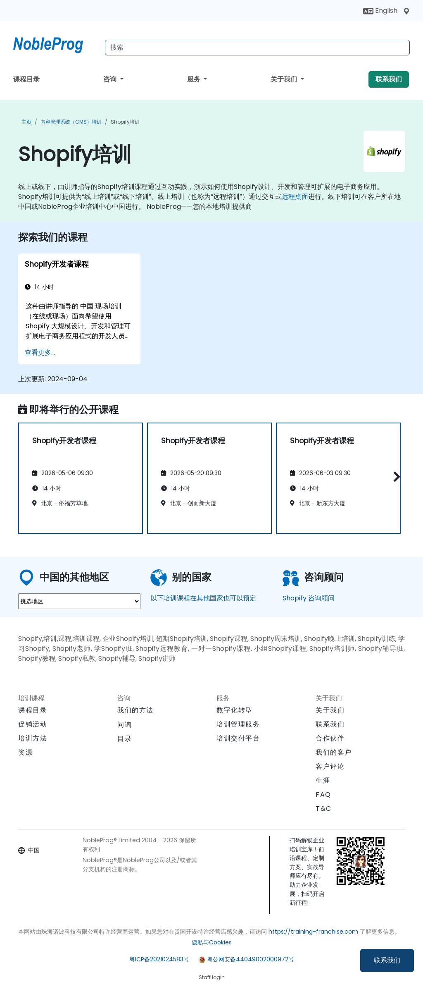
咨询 (110, 79)
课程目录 (26, 79)
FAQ (323, 794)
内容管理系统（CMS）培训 (71, 121)
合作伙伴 (330, 738)
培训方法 (32, 738)
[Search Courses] (257, 47)
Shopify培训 (125, 121)
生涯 (323, 780)
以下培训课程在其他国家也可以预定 (203, 598)
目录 (124, 738)
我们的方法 (135, 710)
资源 (25, 752)
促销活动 (32, 724)
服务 (194, 79)
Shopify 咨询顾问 (309, 598)
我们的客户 (334, 752)
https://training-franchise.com (313, 931)
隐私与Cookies (212, 942)
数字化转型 (234, 710)
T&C (324, 808)
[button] (395, 477)
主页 (26, 121)
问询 (124, 725)
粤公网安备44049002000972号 (250, 959)
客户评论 (330, 766)
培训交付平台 (238, 738)
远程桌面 (295, 196)
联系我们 (387, 960)
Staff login (212, 977)
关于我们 (285, 79)
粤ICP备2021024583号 (159, 959)
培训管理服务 (238, 724)
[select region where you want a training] (79, 601)
